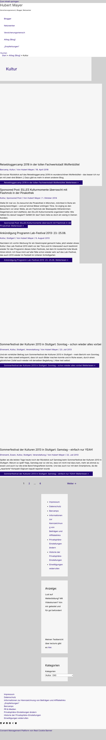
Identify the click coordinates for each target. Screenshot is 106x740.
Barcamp (4, 169)
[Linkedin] (1, 723)
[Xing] (13, 723)
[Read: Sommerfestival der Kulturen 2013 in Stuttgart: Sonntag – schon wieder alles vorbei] (51, 339)
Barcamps (54, 511)
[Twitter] (4, 723)
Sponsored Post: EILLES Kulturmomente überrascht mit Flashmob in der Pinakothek (33, 191)
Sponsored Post (14, 198)
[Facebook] (7, 723)
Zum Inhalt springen (9, 1)
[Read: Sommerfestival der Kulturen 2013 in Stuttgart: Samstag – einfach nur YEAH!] (51, 444)
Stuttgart (11, 238)
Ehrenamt (4, 349)
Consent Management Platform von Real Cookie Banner (26, 730)
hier (50, 647)
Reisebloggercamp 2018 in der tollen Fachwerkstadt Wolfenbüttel (40, 164)
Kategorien (50, 671)
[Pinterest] (10, 723)
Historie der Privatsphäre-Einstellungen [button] (55, 556)
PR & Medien (10, 709)
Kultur (12, 169)
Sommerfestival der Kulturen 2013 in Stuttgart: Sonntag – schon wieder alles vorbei (50, 344)
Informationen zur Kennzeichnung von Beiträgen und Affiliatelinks (34, 700)
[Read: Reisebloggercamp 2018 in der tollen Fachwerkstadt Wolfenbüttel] (51, 159)
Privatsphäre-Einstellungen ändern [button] (55, 544)
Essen (13, 455)
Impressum (54, 502)
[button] (3, 53)
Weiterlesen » (41, 182)
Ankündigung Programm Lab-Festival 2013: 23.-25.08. (33, 233)
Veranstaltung (32, 349)
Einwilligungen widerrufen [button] (16, 718)
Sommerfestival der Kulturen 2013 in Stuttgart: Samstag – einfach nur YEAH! (46, 449)
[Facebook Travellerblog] (16, 723)
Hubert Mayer (11, 5)
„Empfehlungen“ (11, 703)
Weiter (71, 483)
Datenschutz (55, 506)
